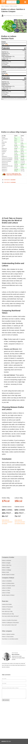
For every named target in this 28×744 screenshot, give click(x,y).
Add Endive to (10, 179)
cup (2, 523)
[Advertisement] (14, 115)
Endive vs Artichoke (6, 560)
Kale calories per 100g (7, 611)
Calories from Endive (7, 604)
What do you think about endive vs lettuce (10, 688)
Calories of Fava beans (7, 606)
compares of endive (9, 574)
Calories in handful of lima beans (9, 620)
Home (2, 6)
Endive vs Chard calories (8, 636)
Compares (7, 6)
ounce (5, 521)
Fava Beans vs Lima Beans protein (10, 639)
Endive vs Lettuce (13, 6)
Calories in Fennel (6, 609)
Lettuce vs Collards (6, 588)
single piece (9, 521)
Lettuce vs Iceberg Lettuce (8, 583)
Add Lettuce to (10, 182)
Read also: (14, 174)
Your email (4, 683)
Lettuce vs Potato (6, 592)
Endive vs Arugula (6, 562)
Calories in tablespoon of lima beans (10, 622)
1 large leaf (23, 523)
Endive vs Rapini (6, 567)
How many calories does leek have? (10, 616)
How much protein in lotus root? (9, 625)
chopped (5, 523)
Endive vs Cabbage (6, 570)
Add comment (6, 700)
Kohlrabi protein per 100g (8, 613)
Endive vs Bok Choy (6, 565)
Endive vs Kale (5, 572)
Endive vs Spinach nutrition (8, 634)
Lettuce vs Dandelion (7, 581)
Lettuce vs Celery (6, 590)
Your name (4, 678)
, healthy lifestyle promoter (13, 15)
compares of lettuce (9, 595)
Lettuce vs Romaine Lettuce (8, 585)
